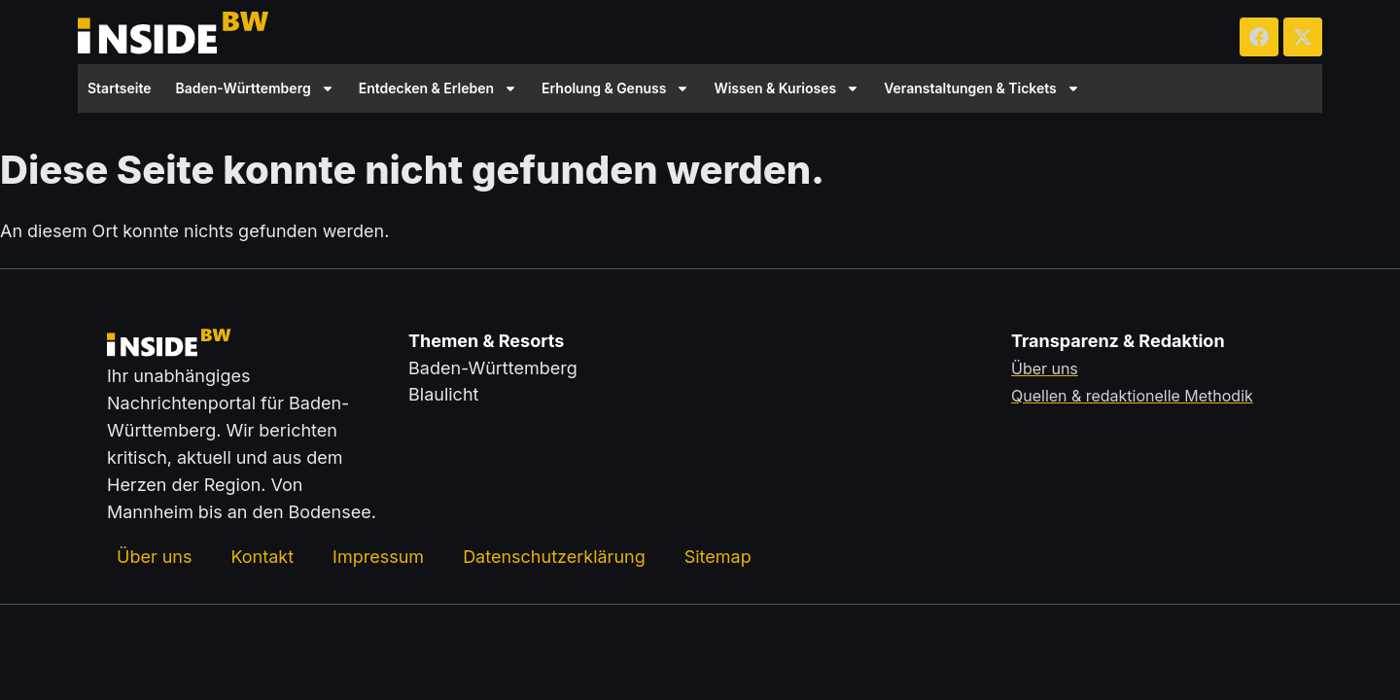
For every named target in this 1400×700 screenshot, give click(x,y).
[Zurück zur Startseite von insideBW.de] (175, 37)
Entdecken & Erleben (438, 88)
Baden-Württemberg (255, 88)
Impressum (378, 556)
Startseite (120, 88)
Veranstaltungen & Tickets (982, 88)
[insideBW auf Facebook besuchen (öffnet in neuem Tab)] (1259, 37)
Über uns (154, 556)
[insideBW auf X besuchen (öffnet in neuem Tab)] (1302, 37)
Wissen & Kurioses (786, 88)
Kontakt (262, 556)
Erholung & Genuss (615, 88)
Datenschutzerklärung (554, 556)
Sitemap (718, 556)
